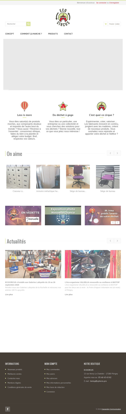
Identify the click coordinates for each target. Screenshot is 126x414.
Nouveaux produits (15, 369)
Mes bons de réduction (55, 387)
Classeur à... (18, 193)
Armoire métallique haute (48, 193)
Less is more (24, 115)
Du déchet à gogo (63, 115)
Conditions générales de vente (20, 387)
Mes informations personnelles (59, 383)
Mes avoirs (51, 374)
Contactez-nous (14, 378)
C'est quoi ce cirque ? (101, 115)
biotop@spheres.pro (98, 381)
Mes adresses (52, 378)
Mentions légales (14, 383)
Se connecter (101, 3)
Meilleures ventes (15, 374)
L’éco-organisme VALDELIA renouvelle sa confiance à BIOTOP (92, 284)
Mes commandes (53, 369)
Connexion (51, 392)
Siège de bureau (107, 193)
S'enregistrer (114, 3)
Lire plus (9, 297)
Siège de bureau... (78, 193)
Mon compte (51, 364)
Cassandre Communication (111, 409)
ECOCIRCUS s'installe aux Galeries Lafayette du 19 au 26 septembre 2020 (30, 285)
